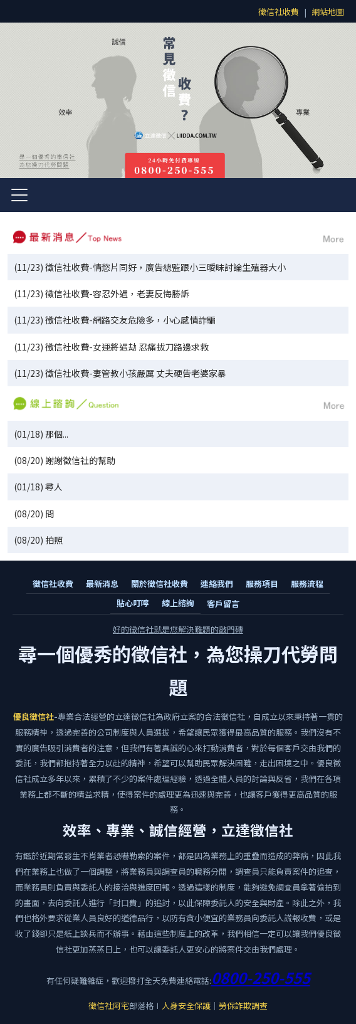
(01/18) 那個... (41, 434)
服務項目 (262, 583)
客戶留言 (223, 604)
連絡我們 (217, 583)
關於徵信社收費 (159, 583)
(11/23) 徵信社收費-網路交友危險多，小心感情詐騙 (115, 320)
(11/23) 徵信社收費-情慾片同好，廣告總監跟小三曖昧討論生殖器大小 (150, 267)
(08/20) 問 (34, 513)
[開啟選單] (19, 195)
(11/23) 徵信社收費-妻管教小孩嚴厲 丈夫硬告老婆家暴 (120, 373)
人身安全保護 (186, 1005)
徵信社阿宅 (108, 1005)
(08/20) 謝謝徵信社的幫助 (64, 460)
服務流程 (307, 583)
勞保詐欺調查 (243, 1005)
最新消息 (102, 583)
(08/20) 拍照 (38, 540)
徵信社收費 (278, 12)
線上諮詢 (178, 603)
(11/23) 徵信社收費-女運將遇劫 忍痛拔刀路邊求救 (111, 346)
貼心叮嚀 (133, 603)
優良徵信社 (33, 716)
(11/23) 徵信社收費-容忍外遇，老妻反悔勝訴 (101, 293)
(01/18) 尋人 (38, 486)
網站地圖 (328, 12)
